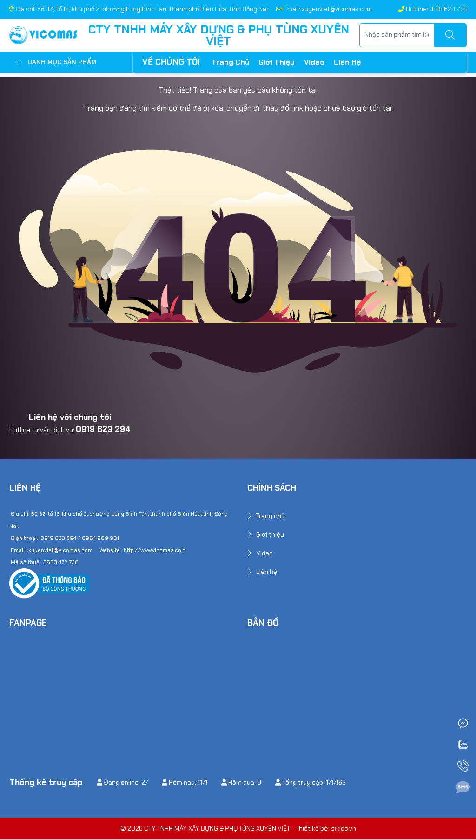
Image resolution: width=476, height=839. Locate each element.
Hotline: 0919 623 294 (432, 9)
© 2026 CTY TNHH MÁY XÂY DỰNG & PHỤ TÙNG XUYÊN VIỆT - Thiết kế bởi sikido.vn (238, 828)
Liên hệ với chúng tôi (70, 417)
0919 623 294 (103, 429)
